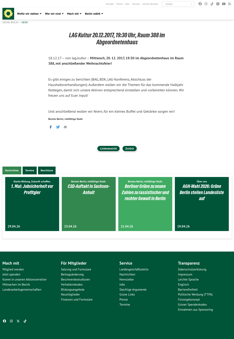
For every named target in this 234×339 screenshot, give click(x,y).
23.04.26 (70, 226)
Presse (119, 3)
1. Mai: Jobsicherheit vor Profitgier (32, 189)
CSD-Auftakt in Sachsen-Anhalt (88, 189)
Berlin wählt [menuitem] (92, 13)
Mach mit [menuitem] (73, 13)
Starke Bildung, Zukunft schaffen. (32, 181)
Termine (136, 3)
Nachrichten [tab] (12, 170)
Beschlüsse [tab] (47, 170)
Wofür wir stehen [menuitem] (28, 13)
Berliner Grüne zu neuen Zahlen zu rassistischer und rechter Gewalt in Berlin (145, 192)
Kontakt (110, 3)
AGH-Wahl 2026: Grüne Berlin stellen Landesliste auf (202, 192)
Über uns (202, 181)
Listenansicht (108, 148)
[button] (50, 126)
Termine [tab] (29, 170)
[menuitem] (110, 4)
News (25, 22)
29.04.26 (14, 226)
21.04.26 (127, 226)
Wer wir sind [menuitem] (53, 13)
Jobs (127, 3)
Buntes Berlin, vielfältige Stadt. (65, 119)
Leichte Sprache (150, 3)
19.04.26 (183, 226)
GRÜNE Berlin (10, 22)
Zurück (129, 148)
